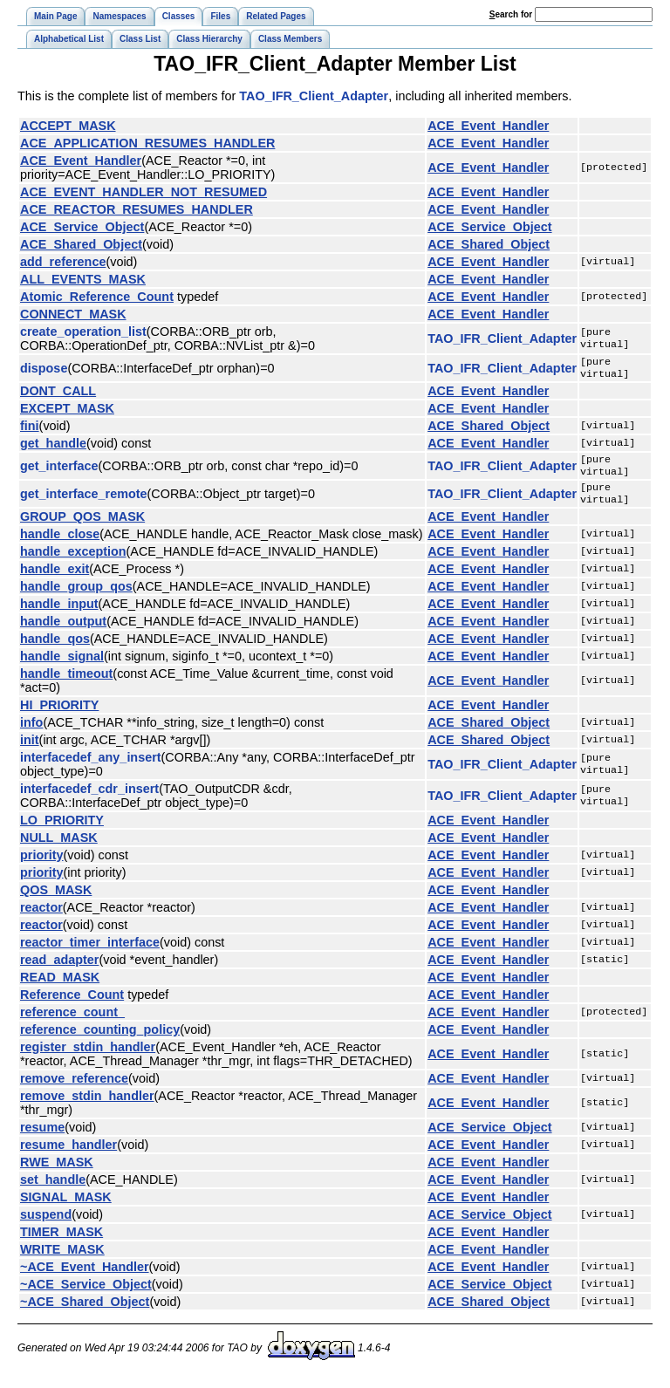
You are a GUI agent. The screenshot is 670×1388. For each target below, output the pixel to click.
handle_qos (55, 649)
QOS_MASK (56, 900)
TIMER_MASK (61, 1242)
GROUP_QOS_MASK (82, 527)
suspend (46, 1225)
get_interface (59, 471)
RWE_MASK (56, 1172)
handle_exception (73, 562)
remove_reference (74, 1089)
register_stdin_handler (87, 1057)
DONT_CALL (58, 394)
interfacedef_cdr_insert (89, 799)
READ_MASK (59, 988)
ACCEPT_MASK (68, 126)
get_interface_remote (83, 502)
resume (42, 1138)
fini (29, 429)
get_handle (53, 447)
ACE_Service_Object (82, 227)
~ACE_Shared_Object (84, 1312)
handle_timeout (66, 684)
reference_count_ (72, 1022)
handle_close (59, 544)
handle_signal (62, 666)
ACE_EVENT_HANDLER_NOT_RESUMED (143, 192)
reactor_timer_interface (90, 953)
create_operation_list (83, 331)
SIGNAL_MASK (66, 1207)
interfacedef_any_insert (90, 768)
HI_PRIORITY (59, 715)
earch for (511, 14)
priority (42, 865)
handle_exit (54, 579)
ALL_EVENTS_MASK (83, 279)
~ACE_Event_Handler (84, 1277)
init (29, 750)
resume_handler (68, 1155)
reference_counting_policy (100, 1040)
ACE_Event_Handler (488, 126)
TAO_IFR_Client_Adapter (313, 96)
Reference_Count (72, 1005)
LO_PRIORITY (62, 831)
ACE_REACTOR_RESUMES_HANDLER (136, 209)
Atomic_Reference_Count (97, 297)
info (31, 733)
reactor (41, 918)
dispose (43, 370)
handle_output (63, 632)
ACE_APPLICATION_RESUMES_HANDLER (147, 143)
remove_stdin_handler (87, 1106)
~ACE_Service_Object (86, 1295)
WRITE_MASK (62, 1260)
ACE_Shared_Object (81, 244)
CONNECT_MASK (73, 314)
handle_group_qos (76, 597)
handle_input (59, 614)
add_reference (63, 262)
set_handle (52, 1190)
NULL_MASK (59, 848)
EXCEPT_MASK (67, 412)
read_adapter (59, 970)
